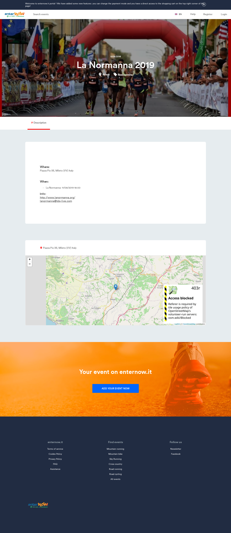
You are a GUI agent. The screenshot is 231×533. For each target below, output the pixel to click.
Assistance (55, 469)
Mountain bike (115, 454)
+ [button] (30, 259)
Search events (41, 14)
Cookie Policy (55, 454)
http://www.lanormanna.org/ (57, 197)
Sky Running (115, 459)
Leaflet (177, 324)
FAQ (55, 464)
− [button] (30, 264)
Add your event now (115, 388)
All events (115, 479)
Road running (125, 74)
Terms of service (55, 449)
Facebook (175, 454)
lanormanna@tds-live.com (56, 201)
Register (208, 14)
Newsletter (175, 449)
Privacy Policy (55, 459)
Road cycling (115, 474)
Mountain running (115, 449)
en (178, 14)
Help (193, 14)
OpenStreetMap (189, 324)
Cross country (115, 464)
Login (224, 14)
